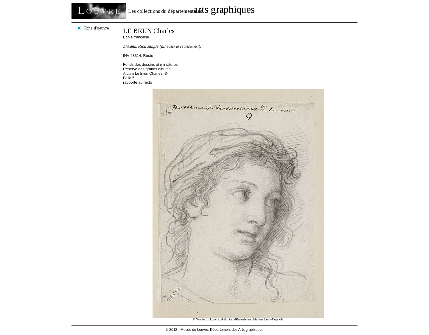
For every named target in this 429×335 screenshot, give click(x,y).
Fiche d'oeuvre (96, 28)
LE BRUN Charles (149, 31)
